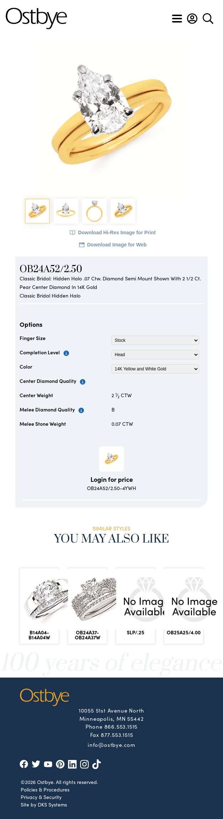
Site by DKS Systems (44, 804)
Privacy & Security (41, 796)
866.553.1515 (121, 726)
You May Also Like (111, 539)
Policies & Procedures (45, 789)
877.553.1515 (117, 734)
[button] (192, 18)
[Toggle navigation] (177, 18)
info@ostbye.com (111, 744)
